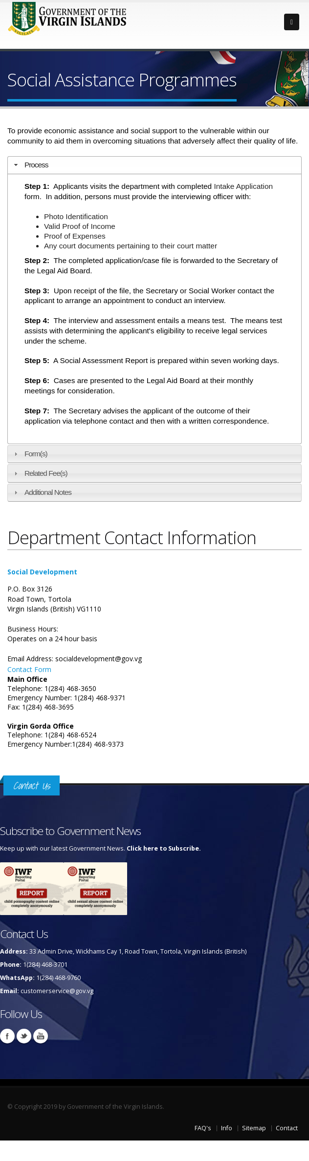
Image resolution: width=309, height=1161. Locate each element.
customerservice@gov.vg (57, 991)
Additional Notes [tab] (41, 492)
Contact (287, 1128)
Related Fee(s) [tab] (39, 473)
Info (226, 1128)
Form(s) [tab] (29, 453)
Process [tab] (30, 165)
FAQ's (203, 1128)
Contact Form (29, 669)
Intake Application (243, 186)
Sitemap (254, 1128)
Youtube (40, 1036)
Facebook (7, 1036)
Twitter (24, 1036)
